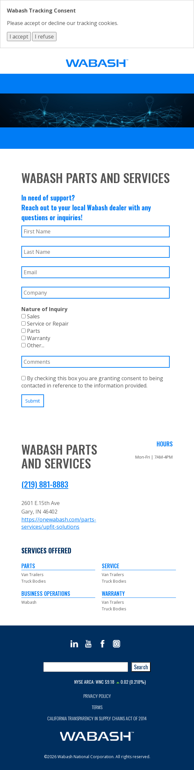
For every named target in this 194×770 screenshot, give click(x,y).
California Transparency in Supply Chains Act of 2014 (97, 718)
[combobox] (85, 667)
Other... (32, 345)
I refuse (44, 36)
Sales (30, 316)
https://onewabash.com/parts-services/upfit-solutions (58, 523)
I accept (19, 36)
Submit (32, 401)
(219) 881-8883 (44, 484)
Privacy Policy (97, 695)
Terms (97, 707)
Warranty (35, 338)
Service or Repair (45, 323)
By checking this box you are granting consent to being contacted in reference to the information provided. (92, 382)
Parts (30, 330)
